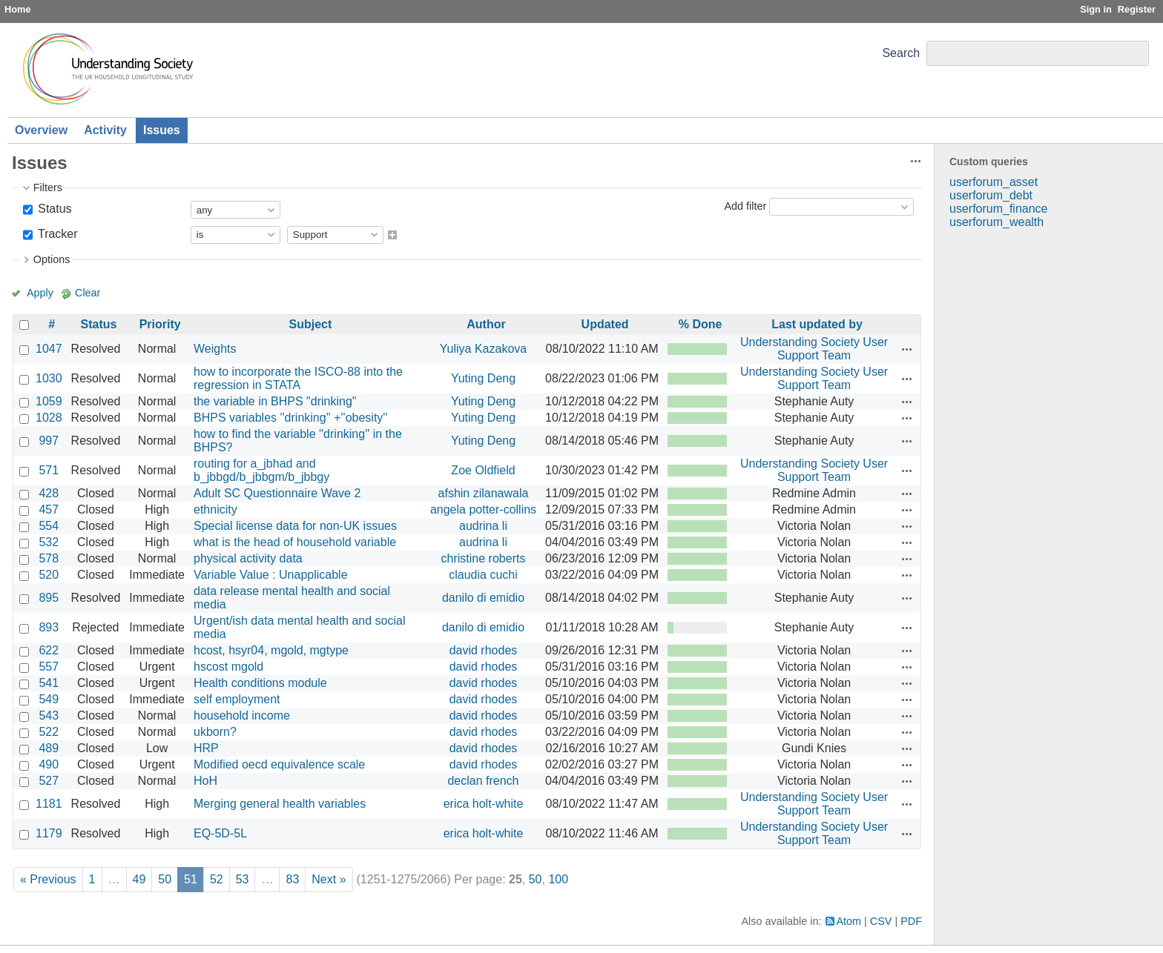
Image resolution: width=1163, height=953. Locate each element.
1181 (49, 803)
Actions (907, 349)
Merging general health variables (280, 803)
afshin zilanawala (483, 493)
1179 (49, 833)
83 (292, 879)
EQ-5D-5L (220, 833)
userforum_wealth (996, 222)
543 (49, 715)
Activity (105, 130)
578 (49, 558)
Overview (41, 130)
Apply (40, 293)
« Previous (48, 879)
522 (49, 731)
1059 (49, 401)
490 (49, 764)
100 (558, 879)
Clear (87, 293)
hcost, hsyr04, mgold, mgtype (271, 650)
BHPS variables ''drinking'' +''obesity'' (290, 417)
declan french (482, 780)
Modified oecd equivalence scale (279, 764)
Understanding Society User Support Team (814, 349)
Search (901, 53)
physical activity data (248, 558)
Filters (47, 187)
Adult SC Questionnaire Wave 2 (277, 493)
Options (51, 259)
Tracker (56, 234)
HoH (205, 780)
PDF (911, 921)
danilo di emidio (483, 597)
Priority (160, 324)
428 (49, 493)
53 (242, 879)
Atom (849, 921)
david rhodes (483, 650)
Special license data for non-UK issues (295, 525)
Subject (310, 324)
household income (242, 715)
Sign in (1096, 9)
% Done (700, 324)
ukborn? (215, 731)
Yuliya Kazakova (483, 348)
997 (49, 440)
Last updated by (817, 324)
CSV (881, 921)
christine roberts (483, 558)
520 (49, 574)
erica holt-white (484, 803)
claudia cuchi (483, 574)
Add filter (745, 206)
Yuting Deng (483, 378)
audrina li (483, 525)
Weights (215, 348)
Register (1137, 9)
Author (486, 324)
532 (49, 542)
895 (49, 597)
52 (216, 879)
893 (49, 627)
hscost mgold (228, 666)
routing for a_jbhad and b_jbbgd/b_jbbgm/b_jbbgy (261, 470)
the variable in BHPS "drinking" (275, 401)
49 (139, 879)
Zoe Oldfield (483, 470)
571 (49, 470)
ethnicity (215, 509)
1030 (49, 378)
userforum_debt (990, 195)
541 (49, 683)
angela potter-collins (483, 509)
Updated (605, 324)
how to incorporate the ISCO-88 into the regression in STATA (298, 378)
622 (49, 650)
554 (49, 525)
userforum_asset (993, 182)
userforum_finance (998, 208)
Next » (329, 879)
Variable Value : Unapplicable (271, 574)
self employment (237, 699)
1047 (49, 348)
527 (49, 780)
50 (164, 879)
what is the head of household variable (295, 542)
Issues (161, 130)
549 (49, 699)
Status (53, 208)
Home (17, 9)
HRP (206, 748)
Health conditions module (260, 683)
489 (49, 748)
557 (49, 666)
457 (49, 509)
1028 (49, 417)
